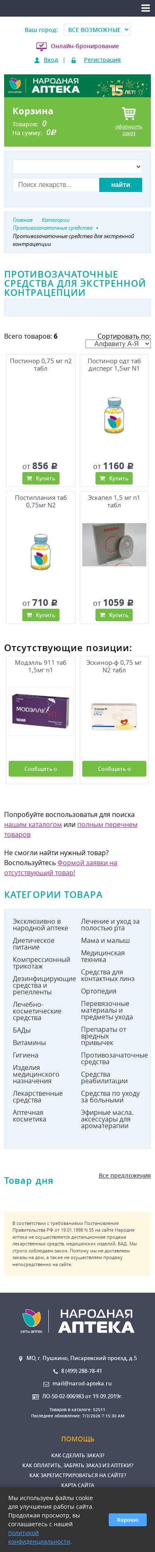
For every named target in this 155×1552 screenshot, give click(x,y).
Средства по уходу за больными (110, 1096)
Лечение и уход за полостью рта (110, 924)
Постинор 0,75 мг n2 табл (41, 364)
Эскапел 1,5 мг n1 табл (114, 501)
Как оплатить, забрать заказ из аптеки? (77, 1465)
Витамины (29, 1042)
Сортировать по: (118, 340)
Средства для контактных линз (108, 975)
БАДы (22, 1030)
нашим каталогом (33, 824)
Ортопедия (99, 991)
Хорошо (127, 1520)
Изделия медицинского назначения (36, 1074)
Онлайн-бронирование (85, 46)
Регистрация (102, 60)
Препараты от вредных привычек (103, 1036)
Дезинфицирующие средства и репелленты (43, 985)
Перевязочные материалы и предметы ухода (107, 1010)
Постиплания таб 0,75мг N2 (41, 501)
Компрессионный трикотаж (41, 962)
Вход (51, 60)
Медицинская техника (103, 956)
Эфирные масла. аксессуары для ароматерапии (107, 1119)
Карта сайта (77, 1485)
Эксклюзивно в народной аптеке (40, 924)
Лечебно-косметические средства (37, 1011)
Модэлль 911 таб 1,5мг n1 (41, 666)
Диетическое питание (34, 943)
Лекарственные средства (38, 1096)
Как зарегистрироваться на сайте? (77, 1475)
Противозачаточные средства (112, 1058)
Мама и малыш (105, 940)
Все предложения (125, 1175)
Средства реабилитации (104, 1077)
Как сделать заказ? (77, 1455)
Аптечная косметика (29, 1115)
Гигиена (25, 1055)
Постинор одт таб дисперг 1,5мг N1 (114, 364)
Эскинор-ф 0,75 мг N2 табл (114, 666)
